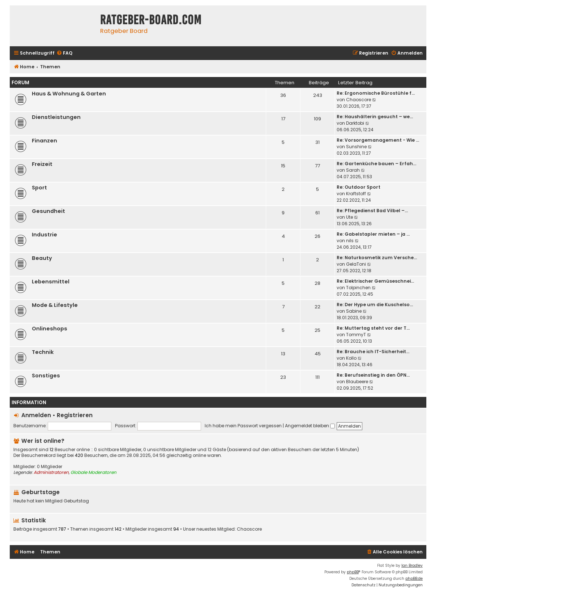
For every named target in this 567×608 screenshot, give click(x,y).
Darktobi (355, 123)
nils (350, 240)
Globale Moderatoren (93, 472)
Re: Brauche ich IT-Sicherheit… (373, 351)
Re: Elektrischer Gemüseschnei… (375, 281)
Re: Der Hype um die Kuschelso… (375, 304)
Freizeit (42, 164)
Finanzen (44, 140)
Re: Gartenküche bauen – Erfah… (376, 163)
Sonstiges (46, 375)
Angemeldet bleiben (310, 426)
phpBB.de (414, 578)
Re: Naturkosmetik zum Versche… (377, 257)
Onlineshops (49, 328)
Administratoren (51, 472)
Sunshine (356, 147)
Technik (43, 352)
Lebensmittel (50, 281)
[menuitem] (64, 53)
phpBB (353, 572)
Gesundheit (48, 211)
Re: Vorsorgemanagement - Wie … (378, 140)
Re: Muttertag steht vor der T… (373, 328)
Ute (349, 217)
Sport (39, 187)
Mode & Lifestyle (55, 305)
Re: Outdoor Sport (358, 187)
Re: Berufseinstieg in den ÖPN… (373, 375)
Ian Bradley (412, 565)
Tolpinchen (358, 287)
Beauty (42, 258)
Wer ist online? (42, 441)
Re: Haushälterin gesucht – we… (375, 117)
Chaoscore (358, 100)
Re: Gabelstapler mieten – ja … (373, 234)
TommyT (356, 334)
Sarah (353, 170)
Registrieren (75, 415)
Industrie (44, 234)
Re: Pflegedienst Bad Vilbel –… (372, 210)
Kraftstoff (356, 193)
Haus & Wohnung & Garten (69, 93)
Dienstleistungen (56, 117)
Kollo (351, 358)
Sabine (354, 311)
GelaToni (356, 264)
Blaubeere (357, 381)
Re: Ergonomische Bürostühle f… (376, 93)
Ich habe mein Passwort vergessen (243, 426)
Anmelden (36, 415)
